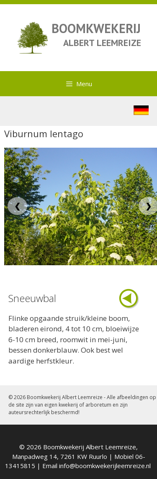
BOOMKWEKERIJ (96, 28)
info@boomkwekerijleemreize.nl (105, 465)
